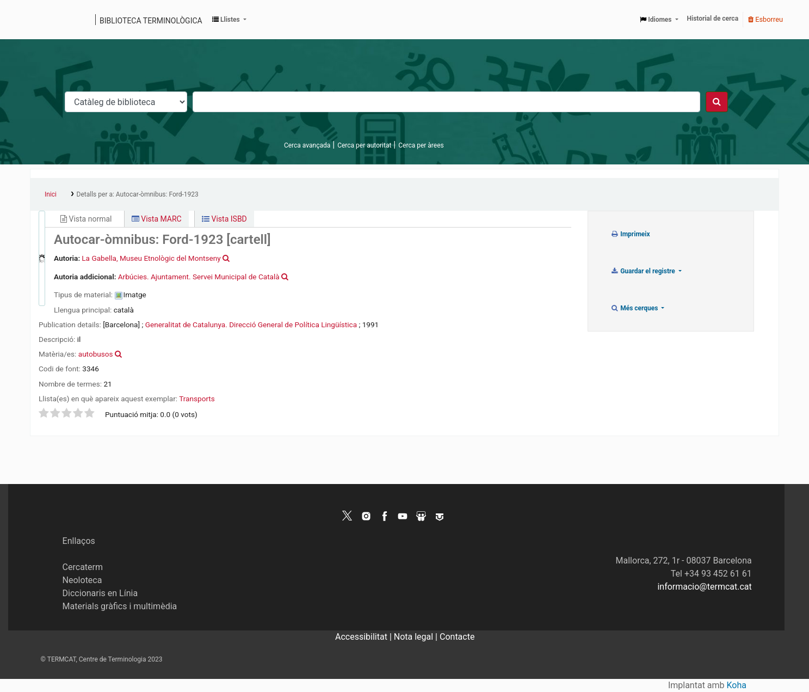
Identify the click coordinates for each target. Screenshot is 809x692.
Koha (736, 685)
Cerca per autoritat (364, 145)
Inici (51, 194)
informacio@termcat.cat (704, 586)
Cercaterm (83, 567)
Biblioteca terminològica (151, 20)
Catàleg (42, 19)
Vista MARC (157, 219)
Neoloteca (82, 580)
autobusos (95, 354)
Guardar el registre (643, 271)
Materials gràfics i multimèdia (120, 606)
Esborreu (765, 19)
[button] (229, 19)
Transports (197, 398)
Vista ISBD (224, 219)
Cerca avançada (307, 145)
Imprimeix (630, 234)
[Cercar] (717, 101)
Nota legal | (417, 637)
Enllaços (79, 541)
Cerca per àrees (420, 145)
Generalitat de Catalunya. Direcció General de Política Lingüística (251, 324)
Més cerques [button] (635, 308)
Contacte (457, 637)
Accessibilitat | (364, 637)
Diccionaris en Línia (100, 593)
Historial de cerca (713, 18)
